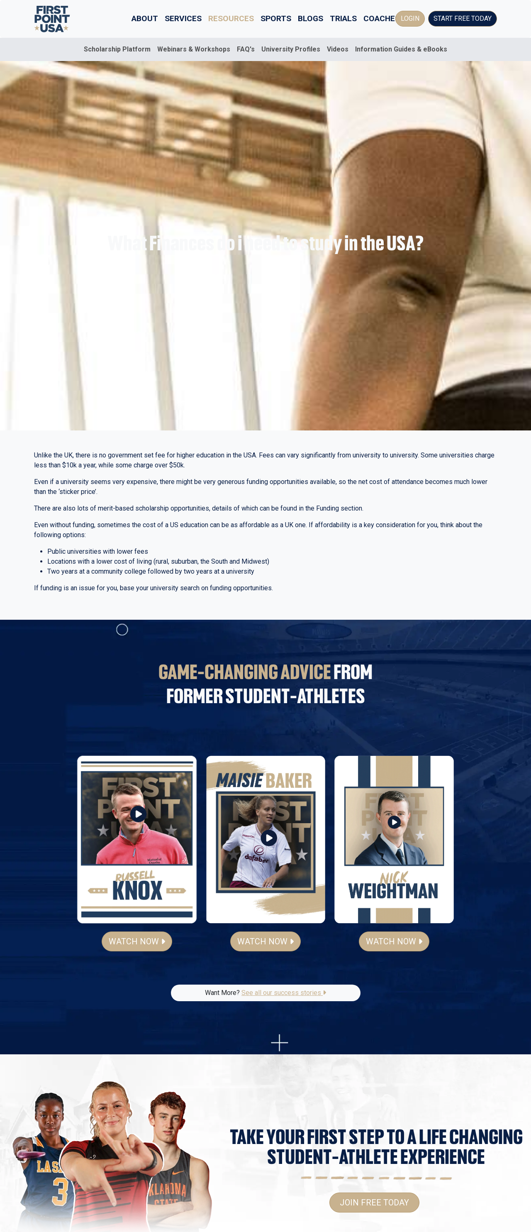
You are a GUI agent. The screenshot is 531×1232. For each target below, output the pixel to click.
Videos (337, 49)
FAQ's (246, 49)
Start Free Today (463, 18)
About (145, 18)
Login (410, 18)
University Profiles (290, 49)
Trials (343, 18)
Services (183, 18)
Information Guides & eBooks (401, 49)
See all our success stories (283, 993)
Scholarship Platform (117, 49)
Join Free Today (374, 1203)
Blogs (310, 18)
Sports (276, 18)
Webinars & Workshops (193, 49)
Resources (231, 18)
